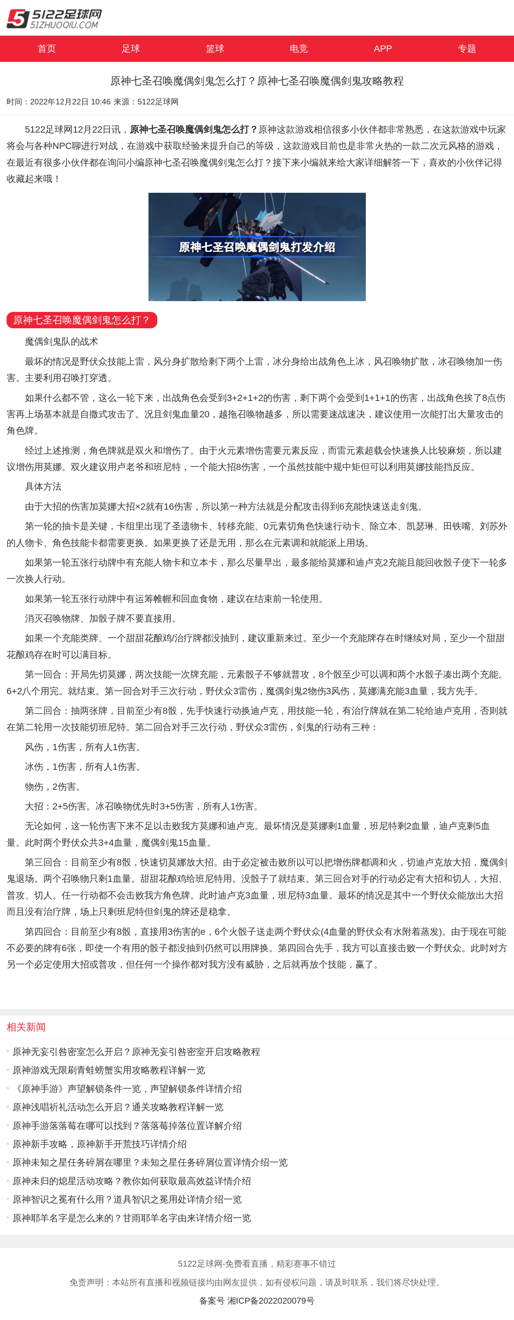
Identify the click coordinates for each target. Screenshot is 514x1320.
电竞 (299, 49)
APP (383, 49)
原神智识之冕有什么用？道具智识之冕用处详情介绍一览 (127, 1199)
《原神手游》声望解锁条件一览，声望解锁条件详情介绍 (127, 1089)
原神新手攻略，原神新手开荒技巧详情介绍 (99, 1144)
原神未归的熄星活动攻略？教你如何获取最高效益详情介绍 (131, 1181)
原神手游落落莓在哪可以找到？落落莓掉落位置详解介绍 (127, 1126)
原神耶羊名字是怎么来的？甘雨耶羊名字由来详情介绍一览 (131, 1218)
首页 (47, 49)
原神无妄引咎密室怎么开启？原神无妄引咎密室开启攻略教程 (136, 1052)
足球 (131, 49)
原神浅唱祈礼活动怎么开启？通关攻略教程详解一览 (118, 1107)
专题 (467, 49)
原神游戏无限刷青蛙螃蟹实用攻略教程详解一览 (108, 1070)
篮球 (215, 49)
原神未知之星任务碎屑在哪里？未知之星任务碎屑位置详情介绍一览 (150, 1162)
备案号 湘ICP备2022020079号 (256, 1301)
